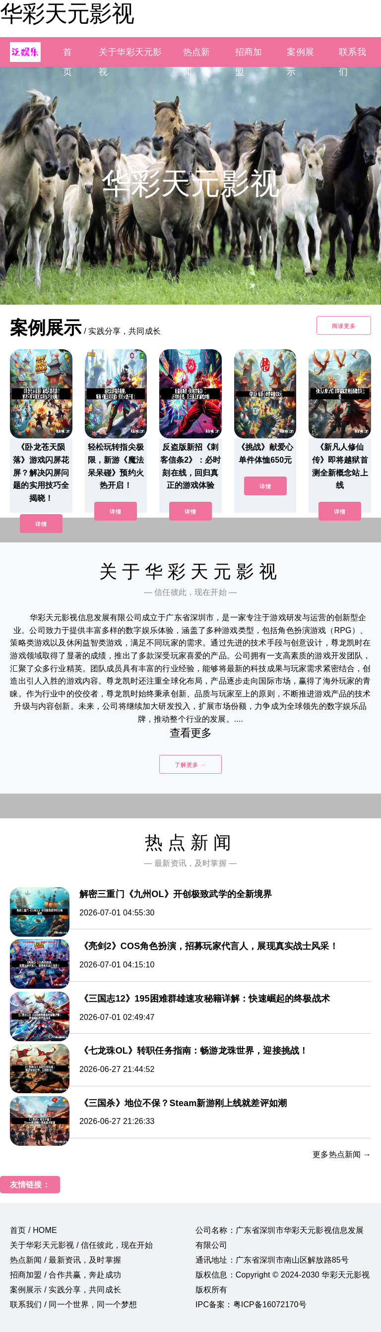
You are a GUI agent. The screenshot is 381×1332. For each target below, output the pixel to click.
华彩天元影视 (67, 13)
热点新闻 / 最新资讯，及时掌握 (65, 1260)
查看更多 (191, 733)
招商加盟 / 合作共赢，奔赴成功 (65, 1275)
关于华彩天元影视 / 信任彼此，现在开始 (81, 1245)
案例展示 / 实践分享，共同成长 (65, 1289)
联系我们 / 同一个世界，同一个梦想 (73, 1304)
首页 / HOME (33, 1230)
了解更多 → (190, 765)
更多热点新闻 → (342, 1154)
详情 (41, 524)
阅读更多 (344, 326)
